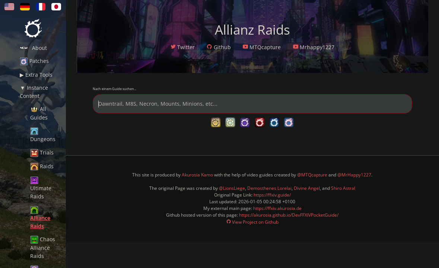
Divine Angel (307, 188)
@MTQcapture (312, 175)
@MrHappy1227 (354, 175)
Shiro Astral (343, 188)
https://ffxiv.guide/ (272, 195)
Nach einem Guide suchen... (114, 88)
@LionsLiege (232, 188)
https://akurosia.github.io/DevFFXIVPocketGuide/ (288, 215)
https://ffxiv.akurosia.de (277, 208)
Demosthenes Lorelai (269, 188)
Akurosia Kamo (197, 175)
